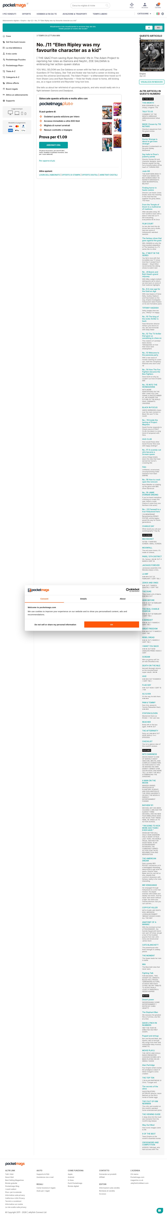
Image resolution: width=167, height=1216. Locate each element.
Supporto (9, 100)
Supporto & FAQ (43, 1174)
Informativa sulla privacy (15, 1195)
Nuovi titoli (9, 1177)
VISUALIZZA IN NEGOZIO (152, 82)
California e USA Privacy (15, 1198)
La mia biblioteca (12, 48)
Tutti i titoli (9, 1174)
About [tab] (123, 599)
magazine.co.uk (136, 1180)
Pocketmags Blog (12, 1186)
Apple (70, 1174)
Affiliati (102, 1177)
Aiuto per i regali (43, 1191)
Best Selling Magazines (14, 1180)
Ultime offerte (11, 83)
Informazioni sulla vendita (109, 1188)
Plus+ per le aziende (13, 1192)
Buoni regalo (10, 89)
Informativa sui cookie (14, 1204)
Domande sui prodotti (107, 1174)
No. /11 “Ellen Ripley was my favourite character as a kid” (56, 21)
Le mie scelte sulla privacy (15, 1207)
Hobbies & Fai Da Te (47, 14)
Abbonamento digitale (11, 21)
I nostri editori (10, 1189)
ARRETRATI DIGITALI (109, 175)
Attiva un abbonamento (15, 95)
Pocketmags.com (137, 1177)
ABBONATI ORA (54, 145)
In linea (71, 1180)
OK (111, 624)
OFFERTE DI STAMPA (71, 175)
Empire (23, 21)
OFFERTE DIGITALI (90, 175)
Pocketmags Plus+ (13, 65)
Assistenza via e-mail (45, 1177)
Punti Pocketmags (75, 1183)
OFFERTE (26, 14)
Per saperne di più (47, 161)
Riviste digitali (73, 1186)
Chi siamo (134, 1174)
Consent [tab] (44, 599)
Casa (7, 36)
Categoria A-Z (11, 77)
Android (71, 1177)
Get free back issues (14, 42)
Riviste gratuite (11, 1183)
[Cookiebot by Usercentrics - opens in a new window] (128, 590)
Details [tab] (83, 599)
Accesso (102, 1194)
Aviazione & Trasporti (75, 14)
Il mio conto (10, 53)
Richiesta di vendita (107, 1191)
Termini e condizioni (13, 1201)
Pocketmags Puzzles (14, 59)
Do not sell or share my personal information (55, 624)
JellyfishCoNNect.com (139, 1183)
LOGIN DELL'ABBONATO (49, 175)
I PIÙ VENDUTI (9, 14)
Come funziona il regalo (46, 1188)
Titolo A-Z (9, 71)
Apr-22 (30, 21)
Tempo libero (100, 14)
